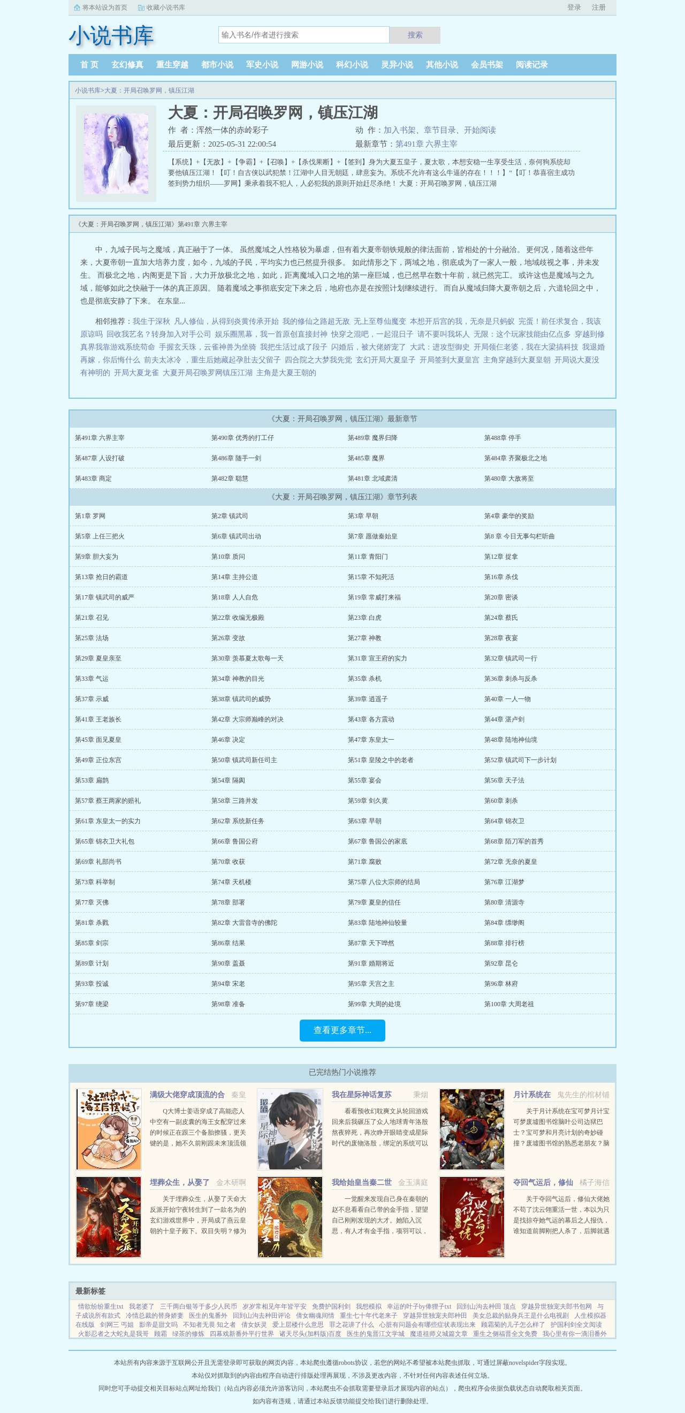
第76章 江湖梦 (504, 882)
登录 (574, 7)
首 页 (89, 64)
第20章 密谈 (501, 597)
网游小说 (307, 64)
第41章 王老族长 (98, 719)
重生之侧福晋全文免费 (505, 1334)
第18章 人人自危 (234, 597)
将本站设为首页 (104, 7)
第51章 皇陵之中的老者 (381, 760)
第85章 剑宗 (92, 943)
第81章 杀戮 (92, 922)
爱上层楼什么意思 (298, 1324)
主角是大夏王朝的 (288, 373)
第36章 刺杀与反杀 (510, 678)
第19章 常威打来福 (374, 597)
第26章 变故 (228, 638)
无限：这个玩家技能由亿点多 (522, 334)
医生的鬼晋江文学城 (376, 1334)
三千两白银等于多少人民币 (198, 1306)
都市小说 (217, 64)
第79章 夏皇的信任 (374, 902)
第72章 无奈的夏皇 (510, 861)
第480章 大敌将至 (509, 478)
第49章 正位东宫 (98, 760)
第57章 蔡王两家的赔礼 (108, 800)
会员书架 (487, 64)
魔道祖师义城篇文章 (439, 1334)
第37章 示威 (92, 699)
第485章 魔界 (366, 458)
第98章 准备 (228, 1004)
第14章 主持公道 (234, 577)
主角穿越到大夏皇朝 (518, 360)
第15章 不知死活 (371, 577)
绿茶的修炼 (188, 1334)
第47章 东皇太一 (371, 739)
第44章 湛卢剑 (504, 719)
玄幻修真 (127, 64)
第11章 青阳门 (368, 556)
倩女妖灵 (254, 1324)
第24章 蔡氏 (501, 617)
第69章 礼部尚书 (98, 861)
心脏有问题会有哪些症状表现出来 (427, 1324)
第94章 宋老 (228, 983)
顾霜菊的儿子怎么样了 (513, 1324)
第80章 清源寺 (504, 902)
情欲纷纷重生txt (101, 1306)
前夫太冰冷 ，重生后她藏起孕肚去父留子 (212, 360)
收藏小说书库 (166, 7)
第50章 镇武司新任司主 (244, 760)
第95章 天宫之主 (371, 983)
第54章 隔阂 (228, 780)
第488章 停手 (502, 438)
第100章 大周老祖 (509, 1004)
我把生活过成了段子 (294, 347)
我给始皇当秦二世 (362, 1183)
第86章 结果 (228, 943)
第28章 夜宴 (501, 638)
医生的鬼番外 (208, 1315)
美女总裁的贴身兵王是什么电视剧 (521, 1315)
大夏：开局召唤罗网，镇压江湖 (149, 90)
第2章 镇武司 (229, 516)
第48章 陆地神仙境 (510, 739)
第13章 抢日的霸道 (101, 577)
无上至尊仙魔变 (380, 321)
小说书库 (88, 90)
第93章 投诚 (92, 983)
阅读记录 (532, 64)
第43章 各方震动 (371, 719)
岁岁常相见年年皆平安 (274, 1306)
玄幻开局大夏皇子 (388, 360)
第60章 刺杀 (501, 800)
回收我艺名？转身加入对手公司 (158, 334)
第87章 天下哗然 (371, 943)
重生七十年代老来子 (369, 1315)
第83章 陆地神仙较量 (377, 922)
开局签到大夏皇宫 (451, 360)
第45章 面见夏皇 (98, 739)
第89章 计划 (92, 963)
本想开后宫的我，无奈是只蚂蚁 (462, 321)
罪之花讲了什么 (351, 1324)
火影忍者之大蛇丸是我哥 (113, 1334)
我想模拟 (369, 1306)
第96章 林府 (501, 983)
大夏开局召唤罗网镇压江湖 (209, 373)
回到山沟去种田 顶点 (486, 1306)
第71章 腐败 (365, 861)
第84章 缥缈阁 (504, 922)
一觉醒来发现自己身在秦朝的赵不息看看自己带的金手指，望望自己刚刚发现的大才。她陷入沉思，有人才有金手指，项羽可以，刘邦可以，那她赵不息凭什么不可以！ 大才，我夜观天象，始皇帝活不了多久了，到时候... (380, 1231)
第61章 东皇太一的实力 (108, 821)
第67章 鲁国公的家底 (377, 841)
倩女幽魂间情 (315, 1315)
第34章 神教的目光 (237, 678)
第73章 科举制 (95, 882)
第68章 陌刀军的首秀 (514, 841)
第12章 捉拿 (501, 556)
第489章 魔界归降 (373, 438)
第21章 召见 (92, 617)
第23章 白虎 (365, 617)
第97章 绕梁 (92, 1004)
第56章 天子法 (504, 780)
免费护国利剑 (331, 1306)
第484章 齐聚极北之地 (515, 458)
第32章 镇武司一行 (510, 658)
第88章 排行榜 (504, 943)
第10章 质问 (228, 556)
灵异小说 (397, 64)
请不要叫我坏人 (443, 334)
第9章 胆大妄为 (96, 556)
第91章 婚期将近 (371, 963)
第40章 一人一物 (507, 699)
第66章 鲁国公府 (234, 841)
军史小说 (262, 64)
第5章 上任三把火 (100, 536)
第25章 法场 (92, 638)
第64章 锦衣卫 (504, 821)
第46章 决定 (228, 739)
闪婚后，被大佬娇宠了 (368, 347)
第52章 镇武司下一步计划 (520, 760)
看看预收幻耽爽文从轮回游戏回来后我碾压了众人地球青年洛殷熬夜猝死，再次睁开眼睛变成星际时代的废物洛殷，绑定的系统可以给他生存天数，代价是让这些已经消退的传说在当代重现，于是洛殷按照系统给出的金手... (380, 1143)
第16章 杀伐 (501, 577)
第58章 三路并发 (234, 800)
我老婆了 (142, 1306)
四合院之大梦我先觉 (318, 360)
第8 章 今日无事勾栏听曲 (519, 536)
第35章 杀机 (365, 678)
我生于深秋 (151, 321)
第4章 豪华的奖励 (509, 516)
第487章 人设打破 (100, 458)
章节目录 (440, 130)
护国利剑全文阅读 (576, 1324)
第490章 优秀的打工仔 (242, 438)
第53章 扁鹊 (92, 780)
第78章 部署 (228, 902)
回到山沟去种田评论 (262, 1315)
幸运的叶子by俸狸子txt (419, 1306)
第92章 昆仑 (501, 963)
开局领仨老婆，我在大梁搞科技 (526, 347)
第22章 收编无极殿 (237, 617)
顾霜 (160, 1334)
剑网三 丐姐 (117, 1324)
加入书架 (400, 130)
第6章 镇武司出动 (236, 536)
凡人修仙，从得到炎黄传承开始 (226, 321)
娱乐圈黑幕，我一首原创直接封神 (271, 334)
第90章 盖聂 (228, 963)
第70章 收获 (228, 861)
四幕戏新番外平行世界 (242, 1334)
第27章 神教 (365, 638)
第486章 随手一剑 (236, 458)
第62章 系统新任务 (237, 821)
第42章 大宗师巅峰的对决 (247, 719)
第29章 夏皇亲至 (98, 658)
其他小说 (442, 64)
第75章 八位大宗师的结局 (384, 882)
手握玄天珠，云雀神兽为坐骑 (207, 347)
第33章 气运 (92, 678)
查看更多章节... (342, 1030)
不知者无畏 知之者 (209, 1324)
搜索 (415, 35)
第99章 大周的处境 (374, 1004)
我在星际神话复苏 (362, 1095)
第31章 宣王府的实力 (377, 658)
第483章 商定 (93, 478)
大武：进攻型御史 (440, 347)
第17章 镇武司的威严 (104, 597)
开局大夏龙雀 (138, 373)
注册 (599, 7)
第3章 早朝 (363, 516)
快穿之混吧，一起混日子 (372, 334)
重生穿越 (172, 64)
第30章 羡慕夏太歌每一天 (247, 658)
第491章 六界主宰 (426, 144)
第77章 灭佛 (92, 902)
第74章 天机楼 (231, 882)
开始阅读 (480, 130)
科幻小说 (352, 64)
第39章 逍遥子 (368, 699)
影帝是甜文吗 (158, 1324)
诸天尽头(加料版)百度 (310, 1334)
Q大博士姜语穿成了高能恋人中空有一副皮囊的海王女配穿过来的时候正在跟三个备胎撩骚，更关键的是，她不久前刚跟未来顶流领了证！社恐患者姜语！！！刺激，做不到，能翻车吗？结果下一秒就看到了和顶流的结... (198, 1143)
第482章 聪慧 (229, 478)
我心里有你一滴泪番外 (575, 1334)
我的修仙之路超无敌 (316, 321)
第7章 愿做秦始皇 (373, 536)
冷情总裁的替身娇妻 (155, 1315)
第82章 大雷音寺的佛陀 (244, 922)
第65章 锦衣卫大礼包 (104, 841)
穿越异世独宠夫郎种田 (435, 1315)
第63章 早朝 (365, 821)
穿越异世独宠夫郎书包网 (556, 1306)
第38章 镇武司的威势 (241, 699)
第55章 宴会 (365, 780)
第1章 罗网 (90, 516)
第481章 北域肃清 (373, 478)
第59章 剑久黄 (368, 800)
